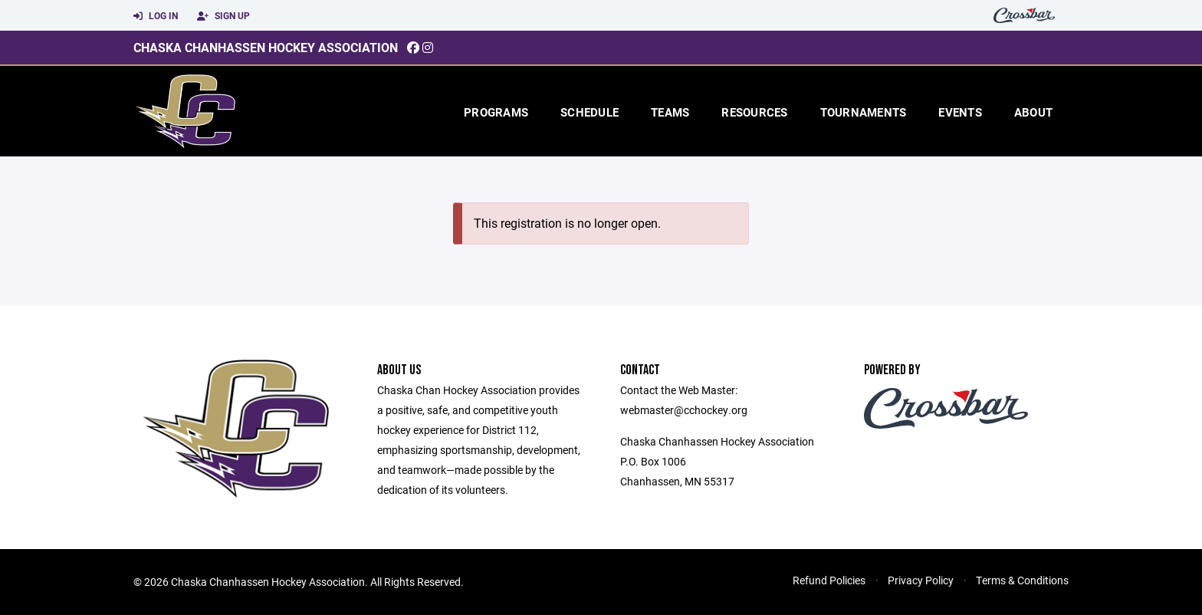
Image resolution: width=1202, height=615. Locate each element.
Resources (754, 112)
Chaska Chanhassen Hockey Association (265, 47)
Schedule (589, 112)
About (1033, 112)
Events (960, 112)
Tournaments (863, 112)
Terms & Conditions (1022, 580)
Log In (155, 16)
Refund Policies (829, 580)
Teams (670, 112)
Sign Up (223, 16)
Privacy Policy (921, 580)
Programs (496, 112)
